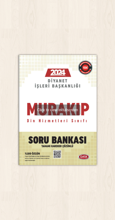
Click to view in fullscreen (57, 110)
